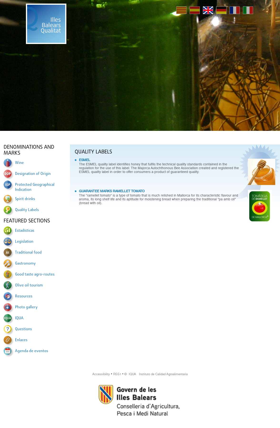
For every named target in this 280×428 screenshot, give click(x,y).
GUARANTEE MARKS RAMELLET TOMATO (112, 191)
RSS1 (117, 374)
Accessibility (101, 374)
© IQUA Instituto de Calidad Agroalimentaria (156, 374)
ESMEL (84, 160)
